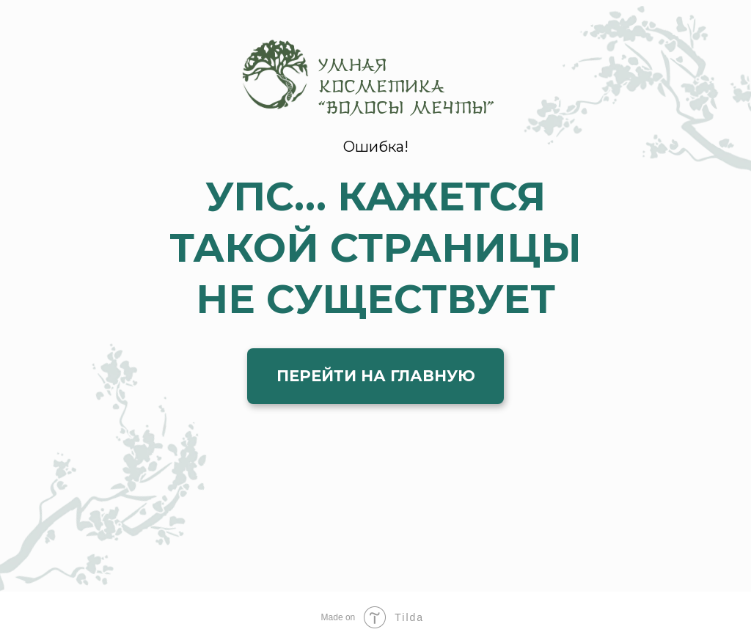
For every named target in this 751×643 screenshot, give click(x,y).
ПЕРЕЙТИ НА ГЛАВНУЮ (375, 376)
